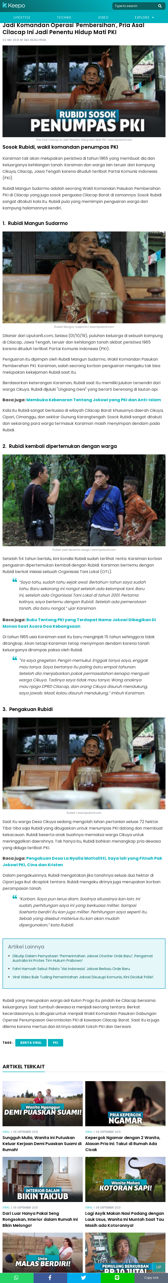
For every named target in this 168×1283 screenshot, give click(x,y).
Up (158, 1267)
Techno (64, 17)
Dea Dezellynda (35, 40)
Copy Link (151, 1278)
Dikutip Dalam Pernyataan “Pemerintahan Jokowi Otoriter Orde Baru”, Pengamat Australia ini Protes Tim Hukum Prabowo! (83, 958)
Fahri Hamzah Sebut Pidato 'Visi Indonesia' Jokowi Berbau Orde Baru (71, 968)
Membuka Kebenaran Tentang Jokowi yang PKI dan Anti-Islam (93, 400)
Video (103, 17)
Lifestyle (22, 17)
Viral (6, 1132)
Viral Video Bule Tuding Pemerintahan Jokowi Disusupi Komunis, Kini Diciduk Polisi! (83, 977)
